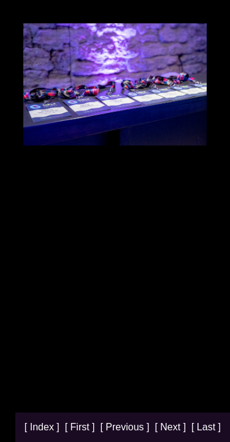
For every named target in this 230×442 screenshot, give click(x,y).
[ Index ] (43, 427)
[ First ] (81, 427)
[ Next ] (171, 427)
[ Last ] (206, 427)
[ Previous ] (125, 427)
